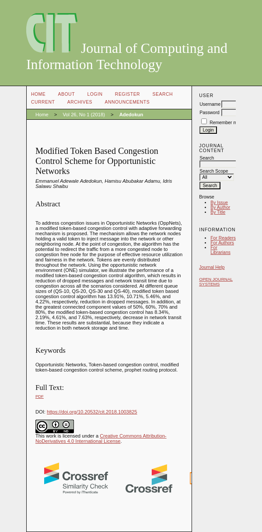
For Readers (223, 238)
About (66, 94)
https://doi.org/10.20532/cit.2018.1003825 (92, 411)
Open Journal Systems (216, 281)
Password (209, 112)
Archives (79, 102)
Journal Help (211, 267)
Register (127, 94)
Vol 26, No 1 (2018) (84, 114)
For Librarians (220, 250)
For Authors (222, 242)
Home (38, 94)
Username (209, 104)
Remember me (225, 122)
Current (43, 102)
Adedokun (131, 114)
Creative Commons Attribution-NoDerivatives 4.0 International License (101, 438)
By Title (217, 212)
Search (163, 94)
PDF (39, 396)
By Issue (219, 202)
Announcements (127, 102)
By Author (220, 207)
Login (94, 94)
